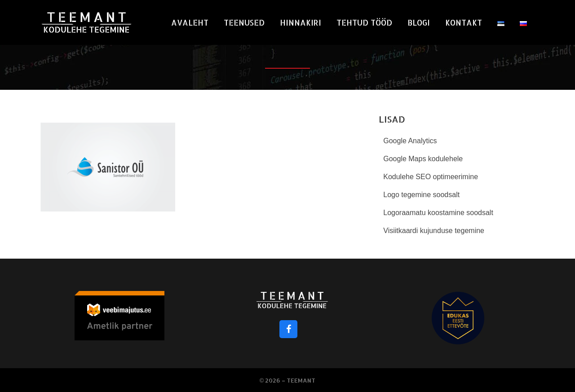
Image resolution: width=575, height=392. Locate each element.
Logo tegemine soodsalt (421, 194)
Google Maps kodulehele (423, 159)
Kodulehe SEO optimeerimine (430, 177)
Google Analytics (410, 141)
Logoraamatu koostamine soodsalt (438, 212)
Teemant (301, 380)
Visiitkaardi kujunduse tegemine (433, 230)
